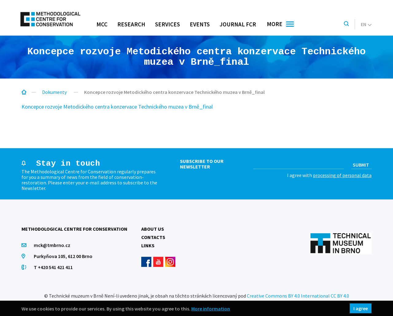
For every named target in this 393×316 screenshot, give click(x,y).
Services (167, 24)
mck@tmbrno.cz (52, 245)
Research (131, 24)
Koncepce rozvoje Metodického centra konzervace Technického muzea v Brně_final (117, 106)
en (366, 24)
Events (200, 24)
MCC (101, 24)
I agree (360, 308)
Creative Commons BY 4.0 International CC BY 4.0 (298, 296)
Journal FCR (238, 24)
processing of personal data (342, 175)
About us (152, 229)
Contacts (153, 237)
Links (147, 245)
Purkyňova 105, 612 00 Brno (63, 256)
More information (210, 308)
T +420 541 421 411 (53, 267)
